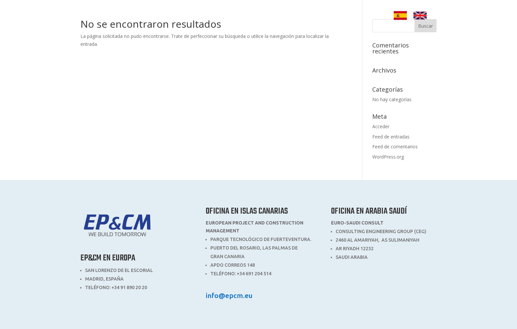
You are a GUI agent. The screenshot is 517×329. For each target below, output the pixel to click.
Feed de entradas (391, 137)
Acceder (380, 126)
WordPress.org (388, 157)
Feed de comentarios (395, 146)
